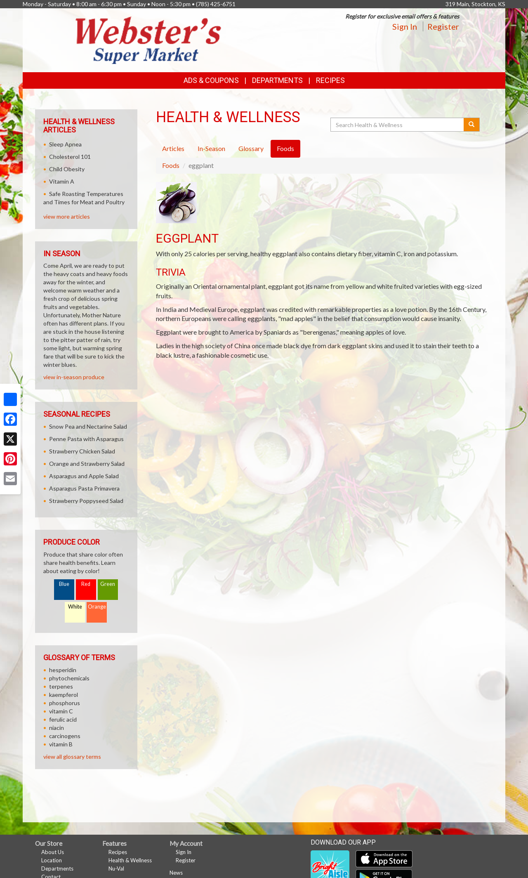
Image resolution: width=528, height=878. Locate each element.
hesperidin (62, 669)
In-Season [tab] (211, 148)
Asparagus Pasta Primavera (84, 488)
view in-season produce (73, 376)
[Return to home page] (148, 39)
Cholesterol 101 (70, 156)
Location (51, 860)
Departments (57, 868)
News (176, 872)
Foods (170, 165)
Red (85, 584)
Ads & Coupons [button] (211, 80)
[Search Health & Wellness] (397, 125)
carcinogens (64, 735)
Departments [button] (277, 80)
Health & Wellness (130, 860)
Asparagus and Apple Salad (84, 475)
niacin (56, 727)
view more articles (66, 216)
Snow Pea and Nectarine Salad (88, 426)
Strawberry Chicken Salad (82, 451)
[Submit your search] (472, 125)
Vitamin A (61, 181)
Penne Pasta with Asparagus (86, 438)
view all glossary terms (72, 756)
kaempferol (63, 694)
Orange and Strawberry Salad (87, 463)
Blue (64, 584)
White (75, 607)
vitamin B (61, 744)
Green (107, 584)
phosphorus (64, 702)
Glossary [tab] (251, 148)
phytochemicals (69, 678)
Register (443, 26)
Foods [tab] (285, 148)
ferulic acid (63, 719)
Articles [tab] (173, 148)
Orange (97, 607)
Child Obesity (67, 168)
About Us (52, 852)
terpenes (61, 686)
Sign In (404, 26)
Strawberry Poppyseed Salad (86, 500)
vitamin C (61, 711)
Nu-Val (116, 868)
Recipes (330, 80)
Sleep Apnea (65, 144)
